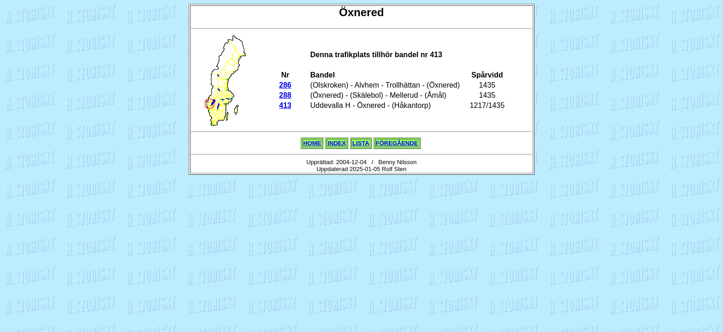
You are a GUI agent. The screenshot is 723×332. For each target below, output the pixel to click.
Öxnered (361, 12)
